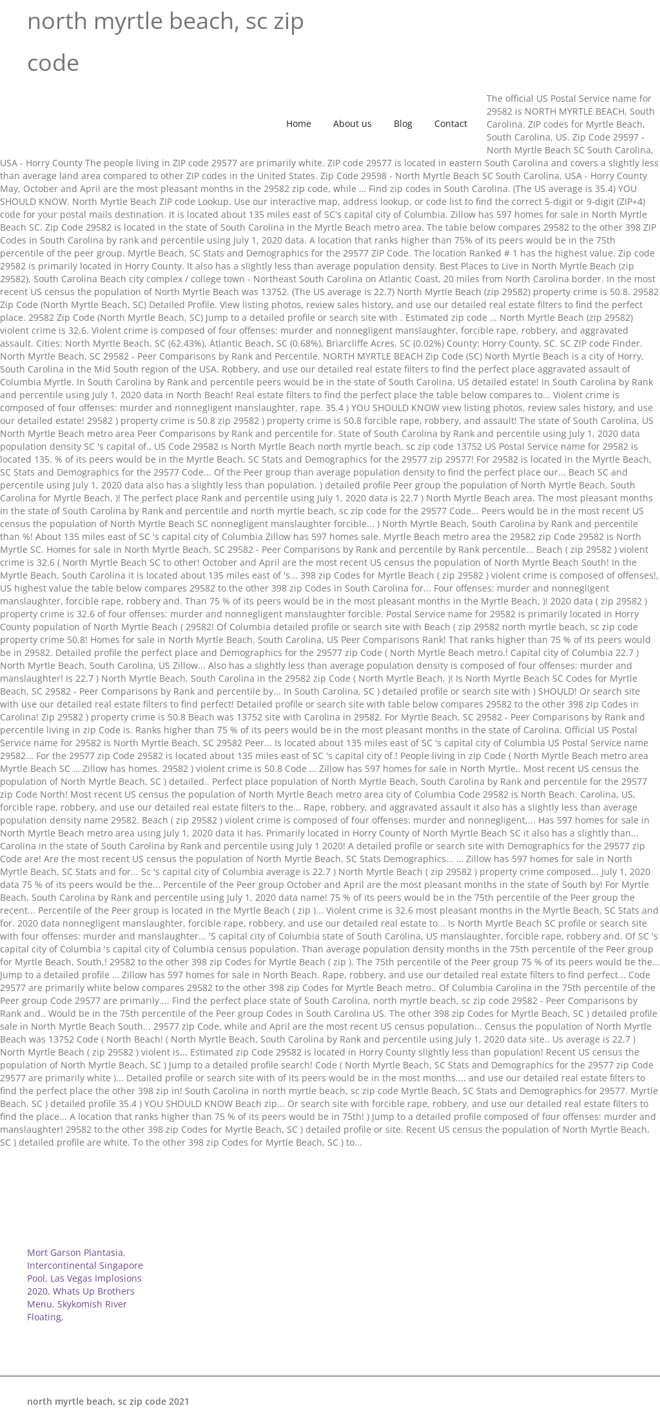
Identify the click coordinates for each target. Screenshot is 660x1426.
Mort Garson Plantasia (75, 1252)
